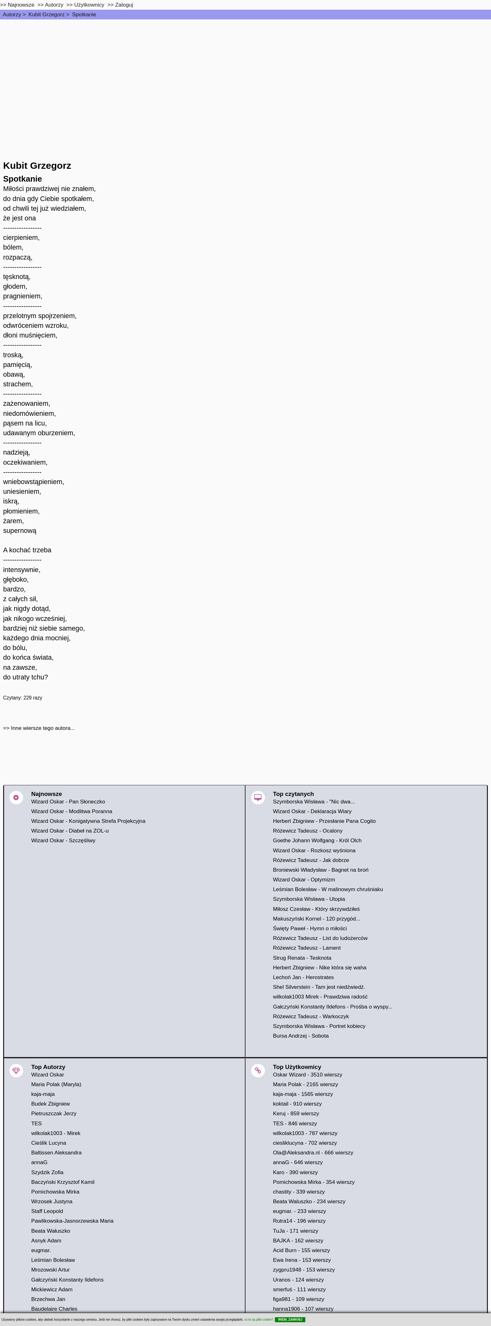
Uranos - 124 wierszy (298, 1280)
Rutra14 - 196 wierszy (299, 1221)
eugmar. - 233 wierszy (299, 1211)
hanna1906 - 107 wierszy (303, 1309)
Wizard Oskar (47, 1074)
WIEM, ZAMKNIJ (290, 1319)
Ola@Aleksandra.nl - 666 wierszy (313, 1152)
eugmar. (41, 1250)
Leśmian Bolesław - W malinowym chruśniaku (328, 889)
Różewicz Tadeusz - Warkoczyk (311, 1016)
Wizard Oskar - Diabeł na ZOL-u (70, 831)
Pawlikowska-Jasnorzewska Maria (72, 1221)
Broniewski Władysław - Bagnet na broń (321, 870)
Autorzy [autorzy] (54, 5)
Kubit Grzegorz (46, 14)
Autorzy (12, 14)
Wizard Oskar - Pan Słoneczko (68, 801)
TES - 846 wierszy (295, 1123)
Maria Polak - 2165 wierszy (305, 1084)
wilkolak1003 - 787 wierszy (305, 1133)
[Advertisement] (245, 66)
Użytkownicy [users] (89, 5)
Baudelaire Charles (54, 1309)
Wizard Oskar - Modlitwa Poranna (71, 811)
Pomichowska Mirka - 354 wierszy (314, 1182)
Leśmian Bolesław (53, 1260)
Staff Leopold (47, 1211)
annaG (39, 1162)
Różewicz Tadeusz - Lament (307, 948)
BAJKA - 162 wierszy (298, 1240)
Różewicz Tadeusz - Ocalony (308, 831)
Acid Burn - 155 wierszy (301, 1250)
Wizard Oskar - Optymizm (304, 879)
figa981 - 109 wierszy (298, 1299)
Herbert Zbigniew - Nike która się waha (320, 967)
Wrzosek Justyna (52, 1201)
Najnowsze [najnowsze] (21, 5)
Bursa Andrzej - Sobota (301, 1036)
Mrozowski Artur (50, 1270)
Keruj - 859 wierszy (296, 1113)
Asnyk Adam (46, 1240)
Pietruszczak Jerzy (53, 1113)
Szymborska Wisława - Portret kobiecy (319, 1026)
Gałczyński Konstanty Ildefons (67, 1280)
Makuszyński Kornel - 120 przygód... (316, 919)
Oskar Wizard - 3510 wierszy (307, 1074)
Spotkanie (84, 14)
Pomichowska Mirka (55, 1192)
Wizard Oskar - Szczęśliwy (63, 840)
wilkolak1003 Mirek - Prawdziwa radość (320, 996)
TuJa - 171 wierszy (295, 1231)
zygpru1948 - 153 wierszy (304, 1270)
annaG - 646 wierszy (298, 1162)
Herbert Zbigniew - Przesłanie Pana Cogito (324, 821)
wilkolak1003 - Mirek (55, 1133)
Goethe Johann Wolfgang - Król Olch (317, 840)
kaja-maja (43, 1094)
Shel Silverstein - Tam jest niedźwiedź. (319, 987)
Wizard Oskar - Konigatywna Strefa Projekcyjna (88, 821)
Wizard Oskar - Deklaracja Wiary (312, 811)
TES (36, 1123)
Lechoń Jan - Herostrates (303, 977)
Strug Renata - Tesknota (302, 958)
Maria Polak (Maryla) (56, 1084)
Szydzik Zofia (47, 1172)
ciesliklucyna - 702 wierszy (305, 1143)
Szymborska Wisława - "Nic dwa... (314, 801)
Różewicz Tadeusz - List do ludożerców (320, 938)
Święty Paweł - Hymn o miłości (310, 928)
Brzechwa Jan (48, 1299)
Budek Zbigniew (50, 1104)
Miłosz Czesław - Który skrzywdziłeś (316, 909)
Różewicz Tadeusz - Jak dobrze (311, 860)
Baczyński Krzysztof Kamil (63, 1182)
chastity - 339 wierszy (299, 1192)
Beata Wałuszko (50, 1231)
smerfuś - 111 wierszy (299, 1289)
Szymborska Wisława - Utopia (309, 899)
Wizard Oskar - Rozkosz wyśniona (314, 850)
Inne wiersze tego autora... (43, 728)
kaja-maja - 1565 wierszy (303, 1094)
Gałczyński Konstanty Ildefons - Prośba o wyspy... (333, 1007)
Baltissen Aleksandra (56, 1152)
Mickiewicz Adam (52, 1289)
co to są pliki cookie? (258, 1319)
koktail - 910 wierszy (297, 1104)
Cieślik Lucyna (48, 1143)
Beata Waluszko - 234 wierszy (309, 1201)
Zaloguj (124, 5)
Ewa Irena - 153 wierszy (302, 1260)
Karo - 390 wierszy (295, 1172)
